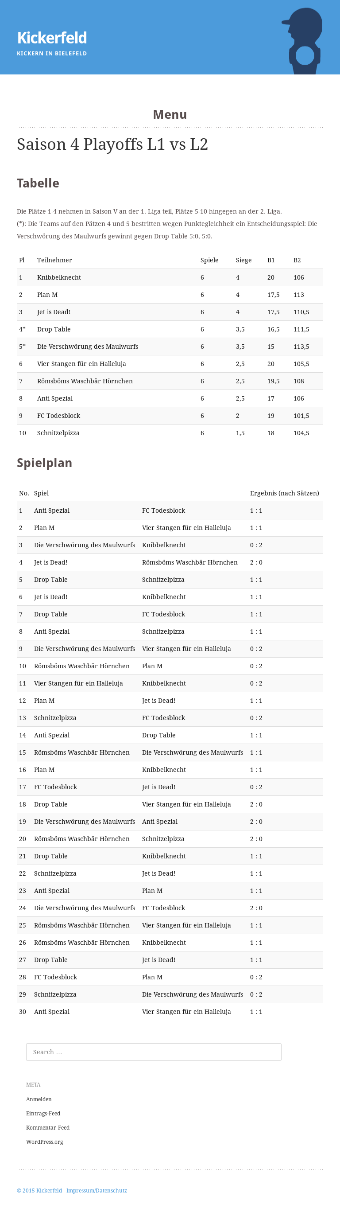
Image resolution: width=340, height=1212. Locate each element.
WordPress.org (44, 1142)
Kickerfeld (52, 37)
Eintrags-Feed (43, 1114)
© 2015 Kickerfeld (39, 1191)
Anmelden (39, 1099)
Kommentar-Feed (48, 1128)
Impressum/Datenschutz (96, 1191)
